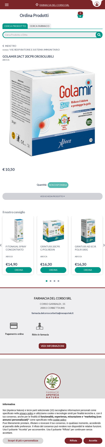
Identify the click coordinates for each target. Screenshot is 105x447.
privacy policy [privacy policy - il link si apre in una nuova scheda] (26, 413)
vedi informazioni (52, 346)
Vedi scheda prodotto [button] (52, 196)
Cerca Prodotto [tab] (15, 26)
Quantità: (42, 184)
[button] (47, 281)
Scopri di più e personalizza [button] (23, 440)
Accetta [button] (93, 440)
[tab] (39, 26)
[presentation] (1, 245)
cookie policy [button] (59, 419)
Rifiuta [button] (73, 440)
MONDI (5, 50)
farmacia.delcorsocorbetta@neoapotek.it (53, 313)
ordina (19, 269)
